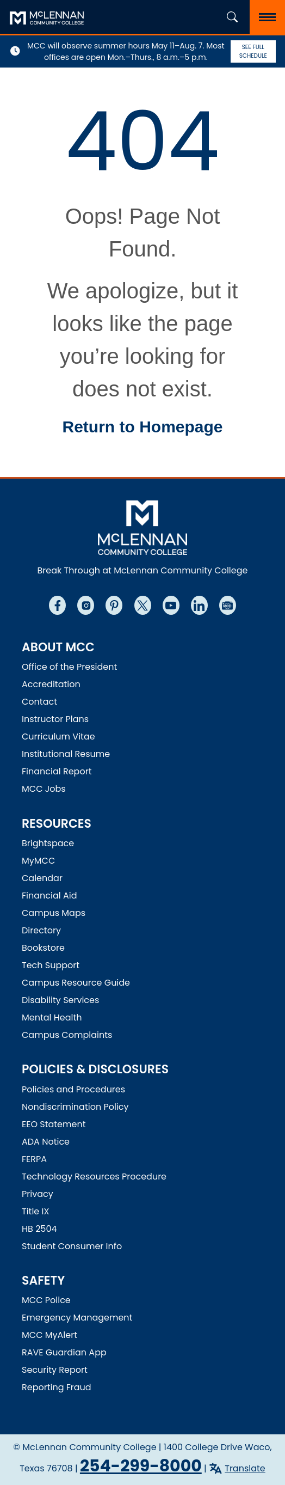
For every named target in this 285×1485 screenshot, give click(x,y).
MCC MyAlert (49, 1335)
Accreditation (51, 684)
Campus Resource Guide (76, 982)
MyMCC (38, 860)
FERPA (34, 1159)
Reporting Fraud (56, 1387)
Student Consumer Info (72, 1246)
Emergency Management (77, 1317)
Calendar (42, 878)
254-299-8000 (141, 1466)
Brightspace (48, 843)
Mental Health (52, 1017)
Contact (39, 701)
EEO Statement (54, 1124)
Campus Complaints (67, 1035)
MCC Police (46, 1300)
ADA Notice (46, 1141)
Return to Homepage (142, 427)
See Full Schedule (253, 51)
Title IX (35, 1211)
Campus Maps (53, 913)
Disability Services (60, 1000)
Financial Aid (49, 895)
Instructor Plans (55, 719)
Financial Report (56, 771)
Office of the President (69, 667)
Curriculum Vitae (58, 736)
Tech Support (50, 965)
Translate (245, 1468)
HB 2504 (39, 1229)
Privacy (37, 1194)
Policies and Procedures (73, 1089)
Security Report (55, 1370)
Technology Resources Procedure (94, 1176)
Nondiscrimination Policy (75, 1107)
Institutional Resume (66, 754)
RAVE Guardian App (64, 1352)
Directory (41, 930)
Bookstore (43, 948)
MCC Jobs (44, 789)
